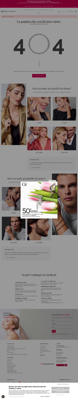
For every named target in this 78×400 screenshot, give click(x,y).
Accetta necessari (60, 391)
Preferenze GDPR (60, 394)
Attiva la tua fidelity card (44, 215)
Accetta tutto (60, 388)
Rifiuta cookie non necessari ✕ (63, 384)
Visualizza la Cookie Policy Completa (16, 396)
